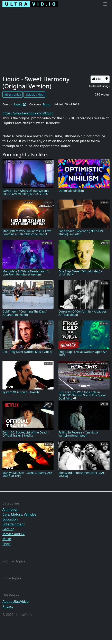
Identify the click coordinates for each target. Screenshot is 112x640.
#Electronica (12, 94)
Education (10, 519)
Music (47, 104)
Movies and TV (13, 534)
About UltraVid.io (15, 601)
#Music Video (34, 94)
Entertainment (13, 524)
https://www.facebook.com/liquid (28, 113)
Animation (10, 509)
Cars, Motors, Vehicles (19, 514)
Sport (6, 544)
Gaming (8, 529)
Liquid (20, 104)
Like (96, 79)
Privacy (7, 606)
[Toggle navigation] (105, 4)
